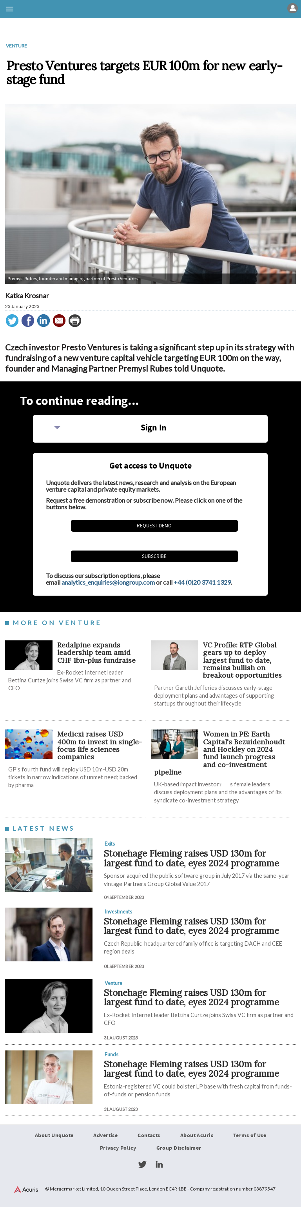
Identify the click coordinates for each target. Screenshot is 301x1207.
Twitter (142, 1164)
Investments (118, 911)
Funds (111, 1054)
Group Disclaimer (178, 1148)
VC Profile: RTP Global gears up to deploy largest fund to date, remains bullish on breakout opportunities (242, 660)
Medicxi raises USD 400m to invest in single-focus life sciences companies (99, 745)
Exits (110, 844)
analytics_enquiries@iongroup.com (108, 582)
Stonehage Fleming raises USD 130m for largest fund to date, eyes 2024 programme (191, 858)
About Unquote (54, 1136)
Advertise (105, 1136)
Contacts (149, 1136)
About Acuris (196, 1136)
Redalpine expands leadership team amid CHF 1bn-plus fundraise (96, 652)
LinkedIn (159, 1164)
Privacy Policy (118, 1148)
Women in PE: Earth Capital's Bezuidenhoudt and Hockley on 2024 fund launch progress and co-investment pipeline (219, 753)
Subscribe (154, 556)
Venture (16, 46)
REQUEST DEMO (154, 526)
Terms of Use (249, 1136)
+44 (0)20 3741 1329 (202, 582)
